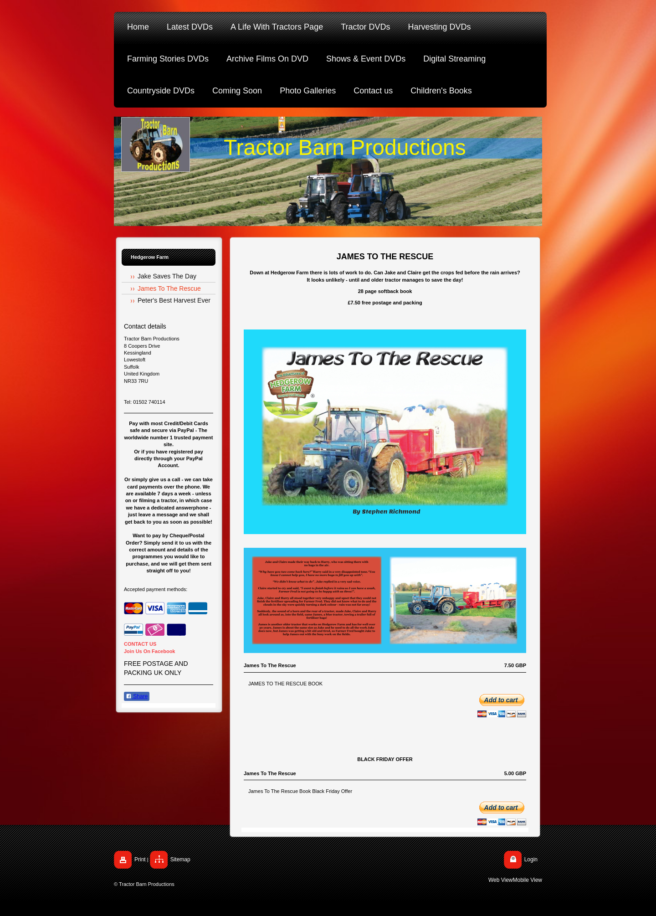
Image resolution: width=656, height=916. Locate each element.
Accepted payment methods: (155, 589)
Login (531, 859)
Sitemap (180, 859)
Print (140, 859)
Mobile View (527, 880)
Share (137, 696)
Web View (500, 880)
